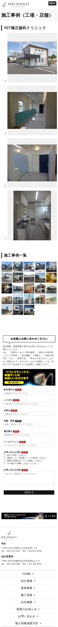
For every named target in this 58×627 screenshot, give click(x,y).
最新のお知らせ (27, 609)
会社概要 (26, 602)
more (7, 267)
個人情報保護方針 (26, 623)
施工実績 (26, 595)
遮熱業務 (26, 588)
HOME (27, 573)
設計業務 (26, 580)
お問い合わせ (26, 616)
